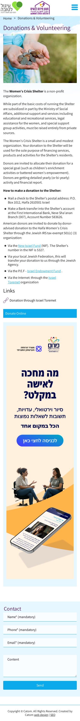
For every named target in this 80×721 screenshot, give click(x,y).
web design (41, 715)
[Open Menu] (74, 7)
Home (7, 18)
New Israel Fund (29, 245)
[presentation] (40, 58)
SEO (52, 715)
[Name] (40, 616)
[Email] (40, 642)
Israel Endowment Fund (44, 271)
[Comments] (40, 666)
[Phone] (40, 629)
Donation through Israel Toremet (33, 300)
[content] (40, 666)
